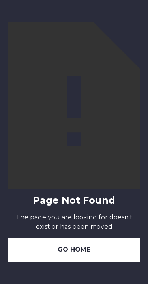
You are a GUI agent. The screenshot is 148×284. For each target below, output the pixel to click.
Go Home (74, 249)
